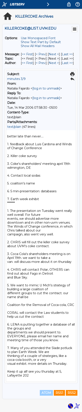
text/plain (14, 127)
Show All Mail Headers (37, 46)
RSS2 (72, 393)
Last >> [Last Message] (67, 54)
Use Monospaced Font (38, 38)
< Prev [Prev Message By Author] (41, 63)
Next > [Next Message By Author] (54, 63)
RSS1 (59, 393)
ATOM (46, 393)
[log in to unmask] (46, 88)
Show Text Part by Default (41, 42)
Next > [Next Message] (54, 54)
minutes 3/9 (16, 79)
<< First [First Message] (27, 54)
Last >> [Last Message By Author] (67, 63)
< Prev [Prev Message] (41, 54)
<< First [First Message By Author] (27, 63)
